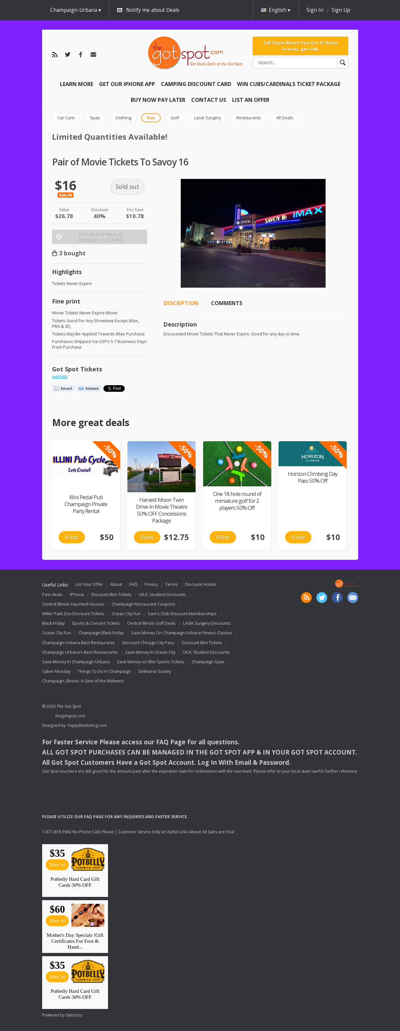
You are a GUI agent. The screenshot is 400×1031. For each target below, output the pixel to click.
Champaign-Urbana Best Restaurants (78, 642)
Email (66, 388)
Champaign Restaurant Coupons (143, 604)
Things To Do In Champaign (104, 671)
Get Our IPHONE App (127, 84)
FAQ (133, 584)
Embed (92, 388)
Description (181, 303)
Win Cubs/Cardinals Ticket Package (288, 84)
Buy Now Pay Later (158, 99)
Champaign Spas (208, 662)
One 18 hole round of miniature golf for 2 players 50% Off (237, 500)
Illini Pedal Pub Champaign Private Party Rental (86, 504)
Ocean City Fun (126, 613)
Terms (171, 584)
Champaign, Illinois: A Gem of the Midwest (83, 681)
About (116, 584)
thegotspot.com (70, 716)
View (71, 537)
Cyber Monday (56, 671)
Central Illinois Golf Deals (151, 623)
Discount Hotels (200, 584)
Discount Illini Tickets (111, 594)
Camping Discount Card (196, 84)
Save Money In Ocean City (150, 652)
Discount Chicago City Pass (148, 642)
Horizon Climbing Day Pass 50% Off (312, 477)
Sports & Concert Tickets (96, 623)
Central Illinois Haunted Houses (73, 604)
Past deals (52, 594)
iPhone (77, 594)
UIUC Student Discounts (162, 594)
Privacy (151, 584)
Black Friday (53, 623)
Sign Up (341, 10)
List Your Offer (89, 584)
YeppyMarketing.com (87, 725)
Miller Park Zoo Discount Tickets (73, 613)
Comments (226, 303)
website (60, 376)
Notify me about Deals (152, 10)
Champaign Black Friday (101, 633)
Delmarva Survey (154, 671)
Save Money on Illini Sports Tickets (150, 662)
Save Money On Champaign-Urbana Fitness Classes (181, 633)
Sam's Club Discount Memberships (182, 613)
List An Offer (250, 99)
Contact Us (208, 99)
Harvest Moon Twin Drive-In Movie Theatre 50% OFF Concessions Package (161, 510)
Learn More (76, 84)
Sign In (315, 10)
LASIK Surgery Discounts (207, 623)
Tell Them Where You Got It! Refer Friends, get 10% (300, 46)
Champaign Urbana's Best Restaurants (80, 652)
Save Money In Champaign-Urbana (76, 662)
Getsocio (74, 1015)
